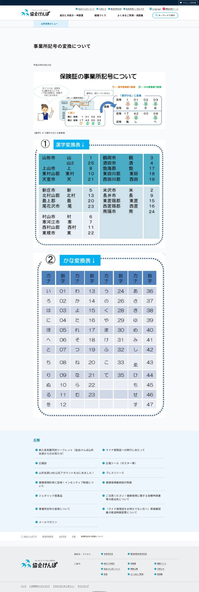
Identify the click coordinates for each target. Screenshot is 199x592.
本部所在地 (108, 554)
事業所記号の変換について (54, 509)
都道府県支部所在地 (138, 554)
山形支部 (62, 536)
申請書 (133, 563)
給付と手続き (109, 563)
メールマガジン (48, 522)
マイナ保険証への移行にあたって (125, 450)
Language (156, 9)
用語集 (160, 574)
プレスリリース (115, 473)
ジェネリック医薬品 (50, 495)
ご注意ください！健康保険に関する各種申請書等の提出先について (133, 497)
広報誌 (43, 463)
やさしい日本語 (189, 2)
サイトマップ (83, 586)
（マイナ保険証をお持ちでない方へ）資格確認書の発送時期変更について (133, 510)
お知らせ (102, 9)
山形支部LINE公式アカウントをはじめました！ (66, 473)
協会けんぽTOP (30, 536)
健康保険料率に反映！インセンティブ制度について (66, 484)
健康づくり (100, 15)
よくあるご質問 (136, 574)
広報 (37, 440)
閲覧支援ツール (171, 9)
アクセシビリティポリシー (64, 586)
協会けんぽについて (86, 9)
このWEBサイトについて (39, 586)
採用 (105, 574)
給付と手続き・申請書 (71, 15)
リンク (23, 586)
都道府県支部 (116, 9)
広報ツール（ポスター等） (121, 463)
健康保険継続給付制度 (119, 482)
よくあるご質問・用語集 (130, 15)
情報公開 (134, 568)
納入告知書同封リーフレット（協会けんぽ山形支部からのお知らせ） (66, 451)
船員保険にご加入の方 (135, 9)
